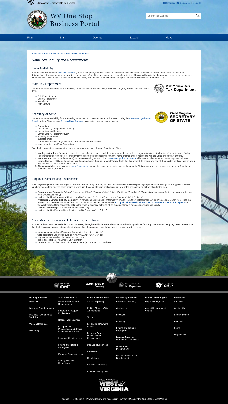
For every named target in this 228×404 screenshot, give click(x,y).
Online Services (67, 3)
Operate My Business (98, 297)
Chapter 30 (180, 202)
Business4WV (38, 53)
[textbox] (173, 16)
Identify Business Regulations (66, 362)
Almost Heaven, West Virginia (155, 309)
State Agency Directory (48, 3)
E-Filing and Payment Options (97, 325)
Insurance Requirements (70, 338)
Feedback (179, 321)
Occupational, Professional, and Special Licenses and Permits (144, 202)
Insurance (92, 351)
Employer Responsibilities (70, 354)
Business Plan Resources (41, 308)
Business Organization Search (121, 158)
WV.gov (123, 399)
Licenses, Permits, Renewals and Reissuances (96, 336)
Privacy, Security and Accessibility (102, 399)
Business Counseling (97, 365)
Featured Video (181, 315)
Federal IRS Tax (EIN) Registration (68, 312)
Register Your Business (69, 320)
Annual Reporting (95, 301)
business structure (66, 72)
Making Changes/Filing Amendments (98, 309)
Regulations (93, 358)
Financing (121, 321)
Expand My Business (127, 297)
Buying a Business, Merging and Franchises (127, 338)
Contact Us (179, 308)
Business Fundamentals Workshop (40, 316)
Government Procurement (122, 347)
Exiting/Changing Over (98, 371)
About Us (178, 301)
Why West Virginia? (154, 301)
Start (49, 53)
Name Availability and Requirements (68, 302)
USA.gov (133, 399)
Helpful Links (180, 334)
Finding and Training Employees (68, 346)
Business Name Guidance (72, 121)
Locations (121, 315)
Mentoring (34, 330)
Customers (121, 308)
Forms (177, 328)
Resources (179, 297)
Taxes (90, 317)
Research (34, 301)
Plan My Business (38, 297)
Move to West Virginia (156, 297)
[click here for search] (197, 15)
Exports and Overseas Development (126, 356)
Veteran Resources (38, 324)
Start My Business (67, 297)
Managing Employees (97, 345)
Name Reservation (79, 166)
